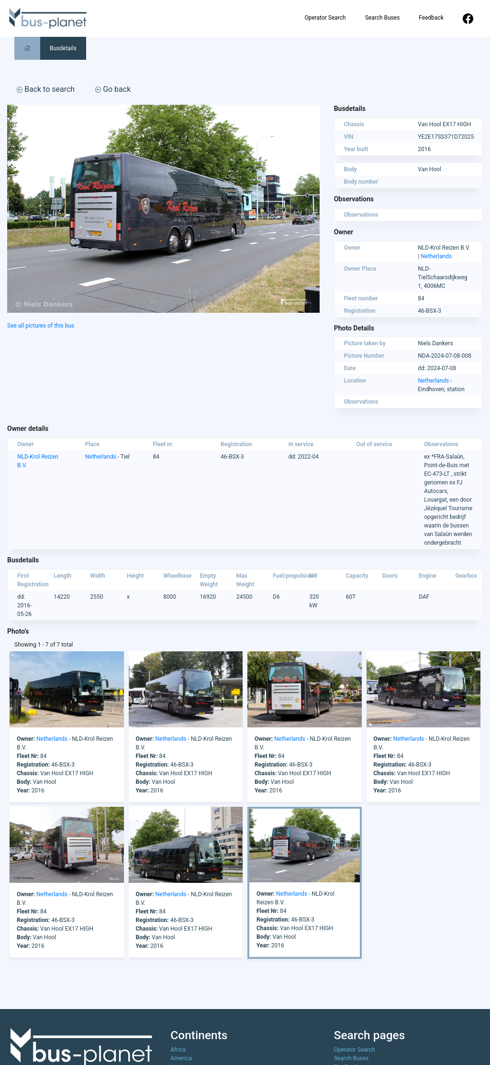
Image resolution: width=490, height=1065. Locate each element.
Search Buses (382, 17)
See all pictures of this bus (40, 325)
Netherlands (436, 256)
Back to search (46, 89)
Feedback (431, 17)
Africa (178, 1049)
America (181, 1058)
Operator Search (324, 17)
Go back (113, 89)
